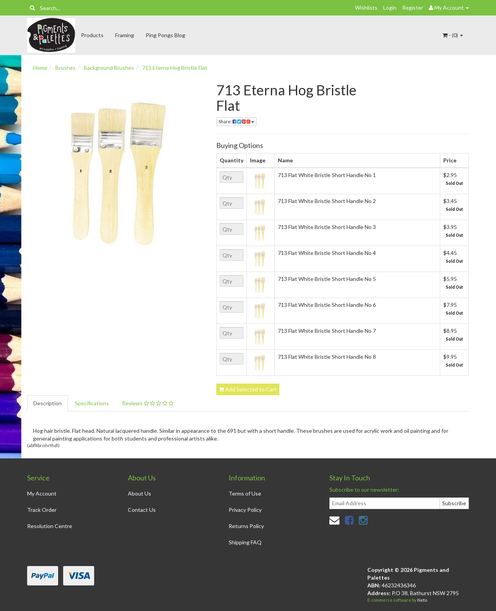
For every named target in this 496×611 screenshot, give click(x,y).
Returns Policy (246, 526)
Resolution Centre (49, 526)
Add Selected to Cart (248, 389)
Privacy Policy (245, 509)
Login (389, 7)
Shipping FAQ (245, 542)
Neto (422, 599)
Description (47, 403)
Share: (236, 121)
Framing (124, 35)
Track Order (42, 509)
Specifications (92, 403)
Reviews (148, 403)
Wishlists (366, 7)
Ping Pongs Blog (165, 35)
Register (412, 7)
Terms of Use (245, 493)
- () (453, 35)
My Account (42, 493)
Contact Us (142, 509)
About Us (139, 493)
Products (92, 35)
